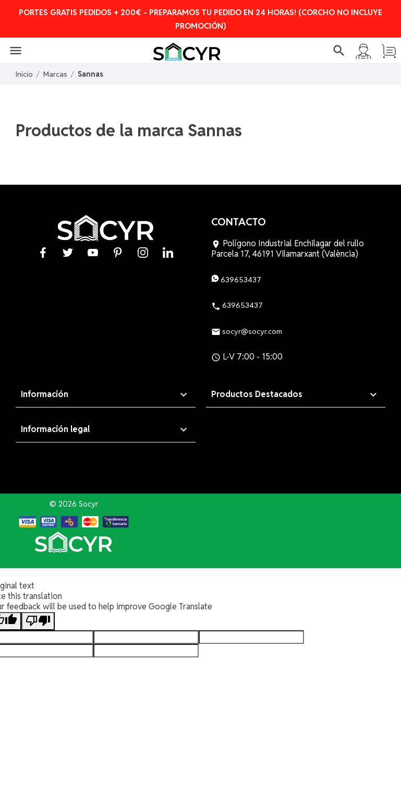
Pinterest (118, 252)
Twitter (68, 252)
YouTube (93, 252)
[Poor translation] (38, 621)
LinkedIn (168, 252)
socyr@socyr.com (246, 331)
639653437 (236, 279)
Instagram (143, 252)
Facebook (43, 252)
